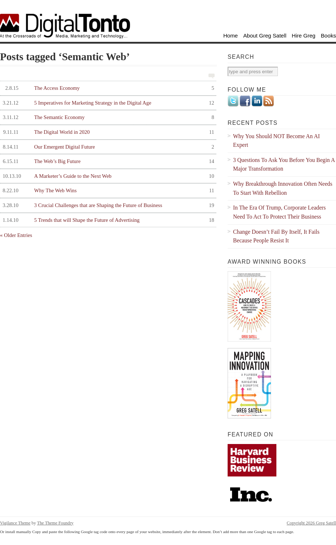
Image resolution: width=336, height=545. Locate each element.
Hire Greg (304, 35)
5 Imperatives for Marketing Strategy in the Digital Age (107, 102)
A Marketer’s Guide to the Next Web (107, 176)
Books (328, 35)
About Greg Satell (264, 35)
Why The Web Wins (107, 190)
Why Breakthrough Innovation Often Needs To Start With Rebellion (282, 188)
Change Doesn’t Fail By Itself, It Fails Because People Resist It (276, 236)
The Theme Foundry (55, 523)
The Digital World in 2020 (107, 132)
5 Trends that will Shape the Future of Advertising (107, 220)
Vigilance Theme (15, 523)
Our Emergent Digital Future (107, 146)
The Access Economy (107, 88)
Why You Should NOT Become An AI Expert (276, 140)
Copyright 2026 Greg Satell (311, 523)
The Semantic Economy (107, 117)
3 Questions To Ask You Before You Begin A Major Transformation (284, 164)
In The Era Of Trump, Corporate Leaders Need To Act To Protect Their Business (279, 212)
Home (230, 35)
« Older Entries (16, 235)
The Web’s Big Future (107, 161)
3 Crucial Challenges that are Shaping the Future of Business (107, 205)
